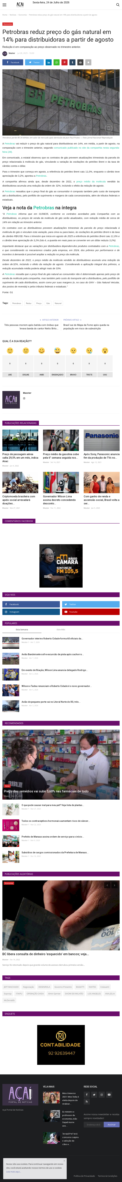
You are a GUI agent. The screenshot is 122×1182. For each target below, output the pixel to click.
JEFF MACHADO (11, 986)
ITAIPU (19, 993)
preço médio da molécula (91, 181)
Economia (23, 15)
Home (4, 15)
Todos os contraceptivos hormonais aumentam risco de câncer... (56, 821)
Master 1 (25, 642)
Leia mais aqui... (13, 1171)
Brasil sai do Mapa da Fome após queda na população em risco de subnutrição (86, 327)
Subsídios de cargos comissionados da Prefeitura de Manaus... (55, 852)
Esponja (7, 993)
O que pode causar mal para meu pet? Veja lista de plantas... (53, 805)
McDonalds (9, 1000)
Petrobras (10, 143)
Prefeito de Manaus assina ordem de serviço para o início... (53, 836)
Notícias (13, 15)
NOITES (92, 986)
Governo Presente (63, 986)
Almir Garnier (54, 993)
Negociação (28, 986)
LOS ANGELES (94, 993)
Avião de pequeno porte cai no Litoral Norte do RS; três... (51, 702)
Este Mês (61, 629)
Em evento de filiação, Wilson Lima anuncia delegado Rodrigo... (55, 670)
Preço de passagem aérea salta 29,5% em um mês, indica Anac (20, 458)
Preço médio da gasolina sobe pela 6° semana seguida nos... (61, 456)
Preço (38, 303)
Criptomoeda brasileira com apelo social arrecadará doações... (18, 500)
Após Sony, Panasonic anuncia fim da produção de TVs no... (102, 456)
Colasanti (104, 986)
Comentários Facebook (19, 521)
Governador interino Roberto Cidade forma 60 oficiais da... (52, 638)
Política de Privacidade (84, 1176)
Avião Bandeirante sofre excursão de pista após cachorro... (53, 654)
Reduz (28, 303)
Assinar (112, 1124)
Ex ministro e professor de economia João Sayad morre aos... (69, 1119)
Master (8, 53)
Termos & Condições (107, 1176)
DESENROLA (44, 986)
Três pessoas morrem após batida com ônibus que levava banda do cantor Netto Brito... (31, 327)
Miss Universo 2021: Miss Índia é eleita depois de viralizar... (70, 1098)
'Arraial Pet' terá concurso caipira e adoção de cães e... (70, 1139)
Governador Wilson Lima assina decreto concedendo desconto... (59, 500)
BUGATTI (80, 986)
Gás (48, 303)
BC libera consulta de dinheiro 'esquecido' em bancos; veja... (45, 954)
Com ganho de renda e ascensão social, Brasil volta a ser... (101, 500)
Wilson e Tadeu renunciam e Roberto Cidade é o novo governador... (57, 686)
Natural (58, 303)
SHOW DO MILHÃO (74, 993)
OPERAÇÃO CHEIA (35, 993)
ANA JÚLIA (110, 993)
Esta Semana (22, 629)
